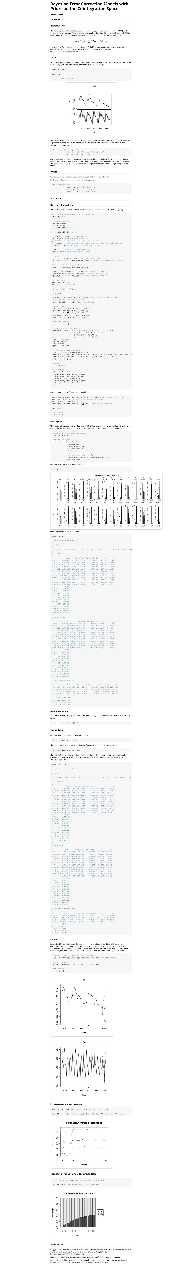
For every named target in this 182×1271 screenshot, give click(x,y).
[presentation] (91, 41)
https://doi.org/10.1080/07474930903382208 (67, 1260)
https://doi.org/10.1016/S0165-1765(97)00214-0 (90, 1268)
